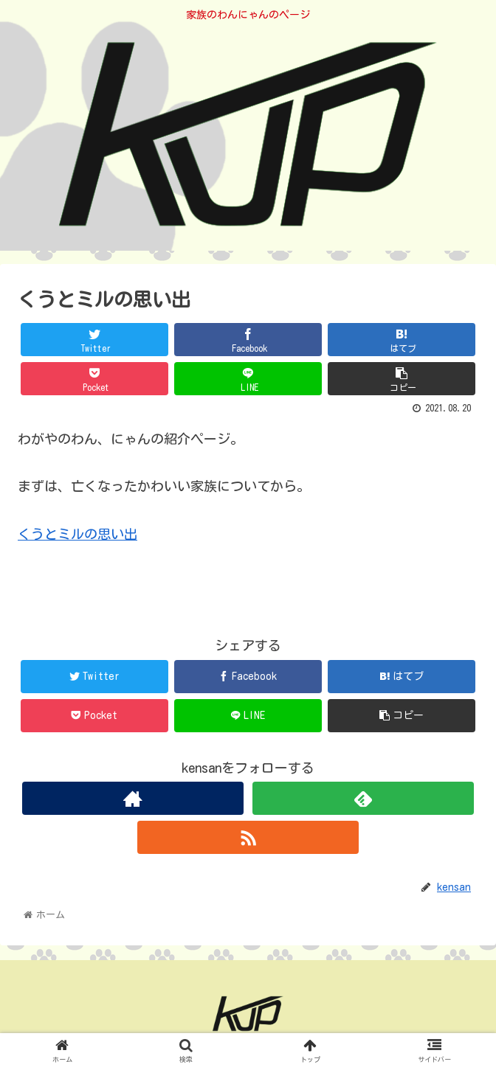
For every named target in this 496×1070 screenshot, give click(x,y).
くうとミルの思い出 (77, 534)
